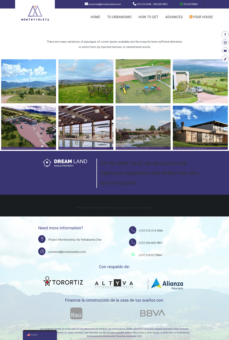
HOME (95, 17)
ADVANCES (174, 17)
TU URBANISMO (119, 17)
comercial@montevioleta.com (103, 4)
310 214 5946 (150, 4)
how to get (148, 17)
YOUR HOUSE (201, 17)
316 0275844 (189, 4)
